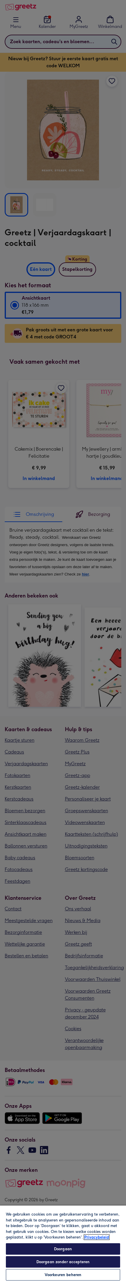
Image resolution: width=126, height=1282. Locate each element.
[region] (63, 1243)
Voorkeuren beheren (63, 1275)
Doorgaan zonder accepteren (63, 1262)
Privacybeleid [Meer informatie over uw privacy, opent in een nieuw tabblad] (96, 1237)
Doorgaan (63, 1249)
